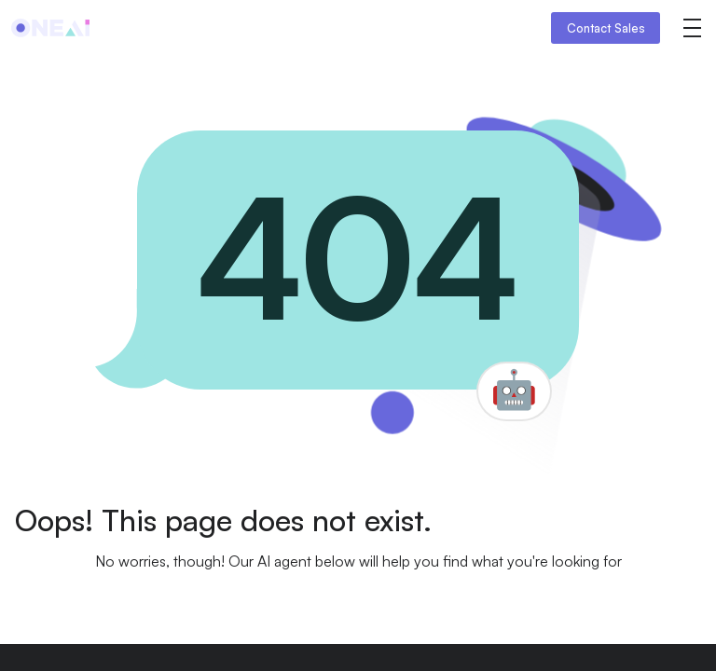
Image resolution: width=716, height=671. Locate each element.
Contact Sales (606, 28)
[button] (691, 28)
